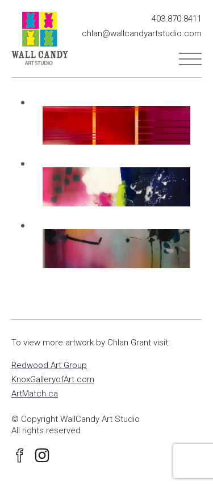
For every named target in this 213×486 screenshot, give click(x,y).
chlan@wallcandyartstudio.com (142, 33)
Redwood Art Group (49, 365)
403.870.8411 (177, 19)
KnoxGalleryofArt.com (52, 379)
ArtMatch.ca (34, 393)
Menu (190, 59)
